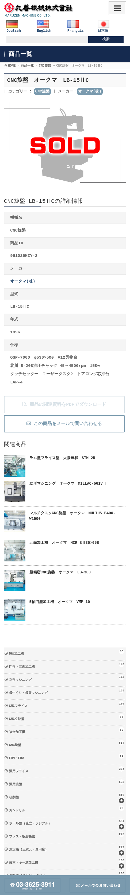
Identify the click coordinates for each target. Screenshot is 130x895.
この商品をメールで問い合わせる (64, 423)
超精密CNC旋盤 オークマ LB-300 (60, 572)
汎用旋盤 (66, 782)
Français (75, 31)
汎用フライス (66, 769)
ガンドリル (66, 808)
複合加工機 (66, 730)
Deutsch (13, 31)
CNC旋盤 (42, 91)
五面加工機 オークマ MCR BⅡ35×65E (64, 543)
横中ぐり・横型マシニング (66, 691)
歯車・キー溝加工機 (66, 863)
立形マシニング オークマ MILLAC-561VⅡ (67, 483)
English (44, 31)
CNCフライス (66, 704)
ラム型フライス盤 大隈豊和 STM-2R (62, 458)
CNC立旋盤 (66, 717)
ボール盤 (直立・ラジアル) (66, 824)
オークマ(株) (89, 91)
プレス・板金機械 (66, 835)
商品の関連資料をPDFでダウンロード (64, 404)
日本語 (103, 31)
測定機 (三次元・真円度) (66, 850)
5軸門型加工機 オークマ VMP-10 (59, 602)
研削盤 (66, 797)
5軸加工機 (66, 652)
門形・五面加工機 (66, 665)
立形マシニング (66, 678)
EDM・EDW (66, 756)
